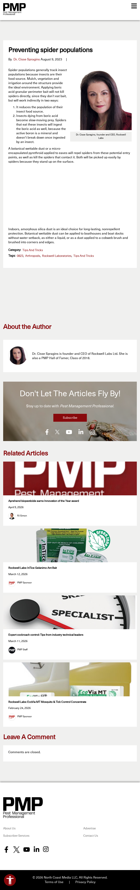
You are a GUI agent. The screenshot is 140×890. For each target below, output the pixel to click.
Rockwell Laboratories (56, 255)
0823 (20, 255)
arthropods (32, 255)
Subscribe (70, 417)
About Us (9, 828)
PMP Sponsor (24, 582)
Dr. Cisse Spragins (26, 59)
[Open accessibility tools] (10, 880)
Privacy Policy (85, 881)
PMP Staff (22, 649)
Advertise (89, 828)
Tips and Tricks (32, 250)
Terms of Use (54, 881)
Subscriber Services (16, 835)
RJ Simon (22, 515)
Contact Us (90, 835)
